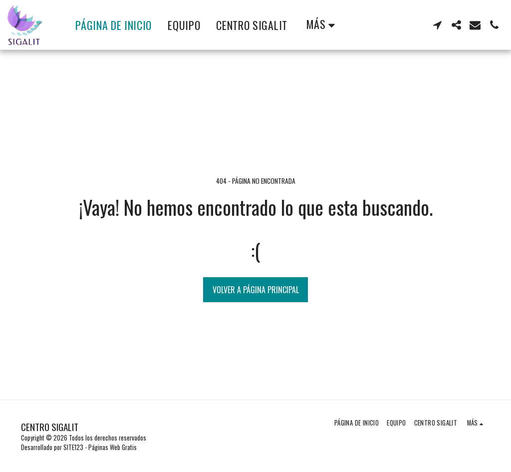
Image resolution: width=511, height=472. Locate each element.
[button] (437, 24)
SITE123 (73, 447)
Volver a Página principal (256, 290)
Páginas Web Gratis (112, 447)
